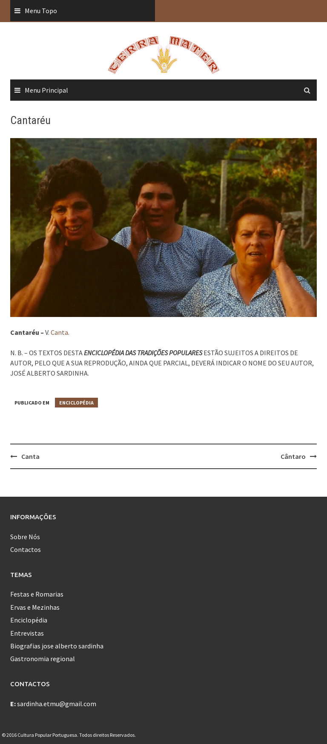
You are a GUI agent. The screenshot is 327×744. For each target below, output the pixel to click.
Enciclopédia (76, 402)
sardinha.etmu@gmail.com (56, 703)
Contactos (25, 549)
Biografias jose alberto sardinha (56, 646)
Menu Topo (41, 10)
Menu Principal (46, 90)
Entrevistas (27, 633)
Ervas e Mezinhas (35, 607)
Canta (59, 332)
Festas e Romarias (36, 594)
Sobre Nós (25, 536)
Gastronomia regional (42, 658)
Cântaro (293, 456)
